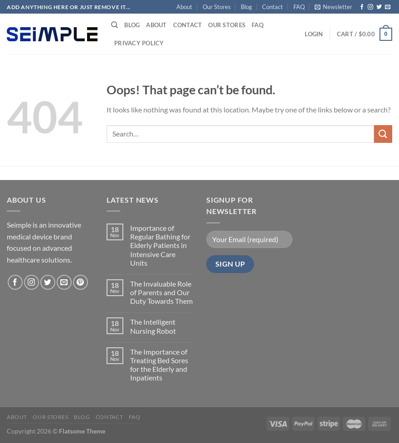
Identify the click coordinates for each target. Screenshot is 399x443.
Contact (272, 6)
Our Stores (217, 6)
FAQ (299, 6)
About (184, 6)
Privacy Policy (139, 43)
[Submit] (383, 134)
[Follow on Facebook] (362, 7)
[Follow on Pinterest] (80, 282)
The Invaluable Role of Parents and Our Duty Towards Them (161, 292)
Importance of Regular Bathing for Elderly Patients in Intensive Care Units (160, 245)
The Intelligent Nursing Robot (153, 326)
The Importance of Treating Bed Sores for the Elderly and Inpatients (159, 364)
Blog (246, 6)
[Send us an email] (387, 7)
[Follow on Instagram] (370, 7)
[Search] (114, 25)
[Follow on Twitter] (379, 7)
